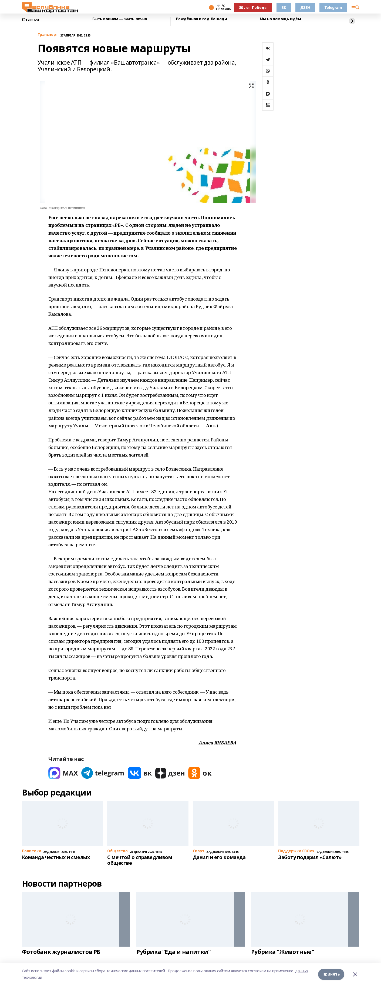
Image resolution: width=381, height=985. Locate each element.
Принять (331, 974)
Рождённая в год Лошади (201, 19)
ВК (283, 7)
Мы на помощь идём (280, 19)
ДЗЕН (305, 7)
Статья (30, 20)
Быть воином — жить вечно (119, 19)
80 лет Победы (253, 7)
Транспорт (48, 34)
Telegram (333, 7)
